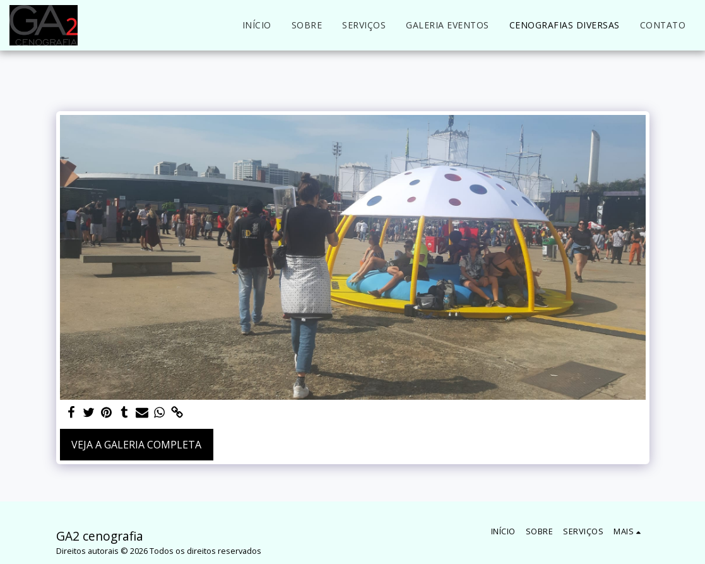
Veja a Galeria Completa (136, 445)
